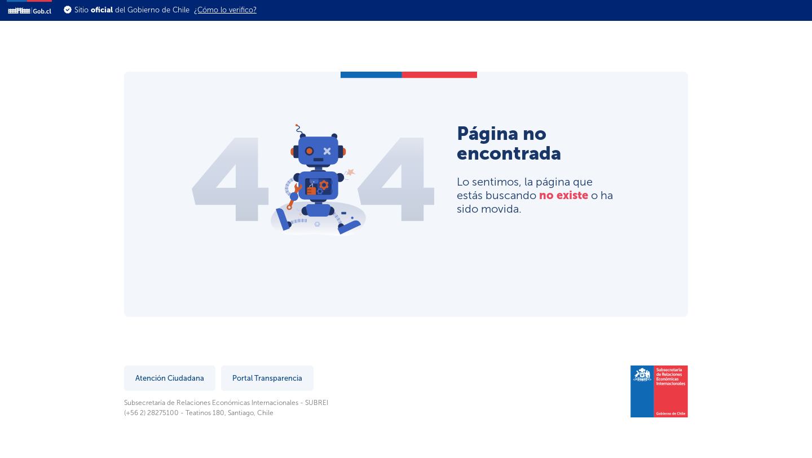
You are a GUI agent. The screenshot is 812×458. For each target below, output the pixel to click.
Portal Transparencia (267, 378)
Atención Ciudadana (169, 378)
